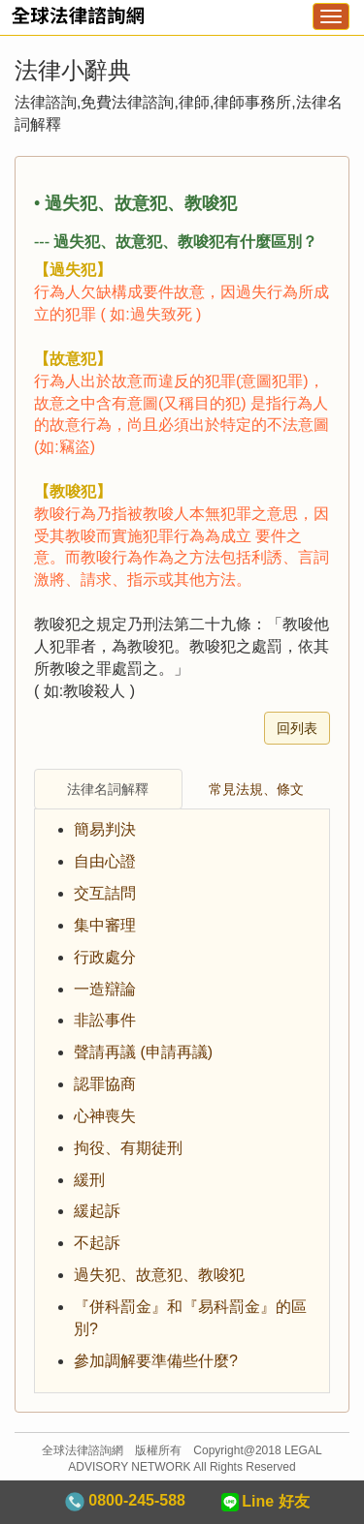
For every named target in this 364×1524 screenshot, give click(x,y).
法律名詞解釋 (108, 789)
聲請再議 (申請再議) (143, 1052)
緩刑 (89, 1180)
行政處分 (105, 957)
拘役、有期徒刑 (128, 1148)
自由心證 (105, 861)
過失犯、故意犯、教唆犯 (159, 1274)
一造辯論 (105, 989)
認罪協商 (105, 1084)
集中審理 (105, 925)
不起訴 (97, 1242)
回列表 (297, 728)
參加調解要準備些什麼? (156, 1361)
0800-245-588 (125, 1501)
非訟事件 (105, 1020)
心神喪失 (105, 1116)
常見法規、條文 (256, 789)
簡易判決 (105, 829)
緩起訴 (97, 1211)
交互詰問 (105, 893)
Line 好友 (264, 1502)
